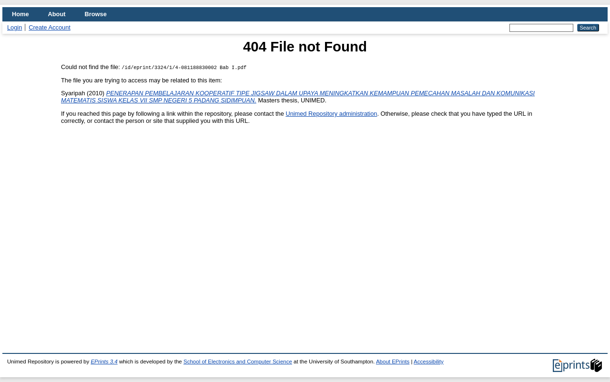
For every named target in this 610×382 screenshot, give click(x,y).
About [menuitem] (57, 14)
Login (14, 27)
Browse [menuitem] (96, 14)
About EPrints (392, 361)
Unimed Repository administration (331, 113)
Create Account (50, 27)
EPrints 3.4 (104, 361)
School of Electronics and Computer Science (237, 361)
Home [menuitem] (20, 14)
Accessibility (429, 361)
